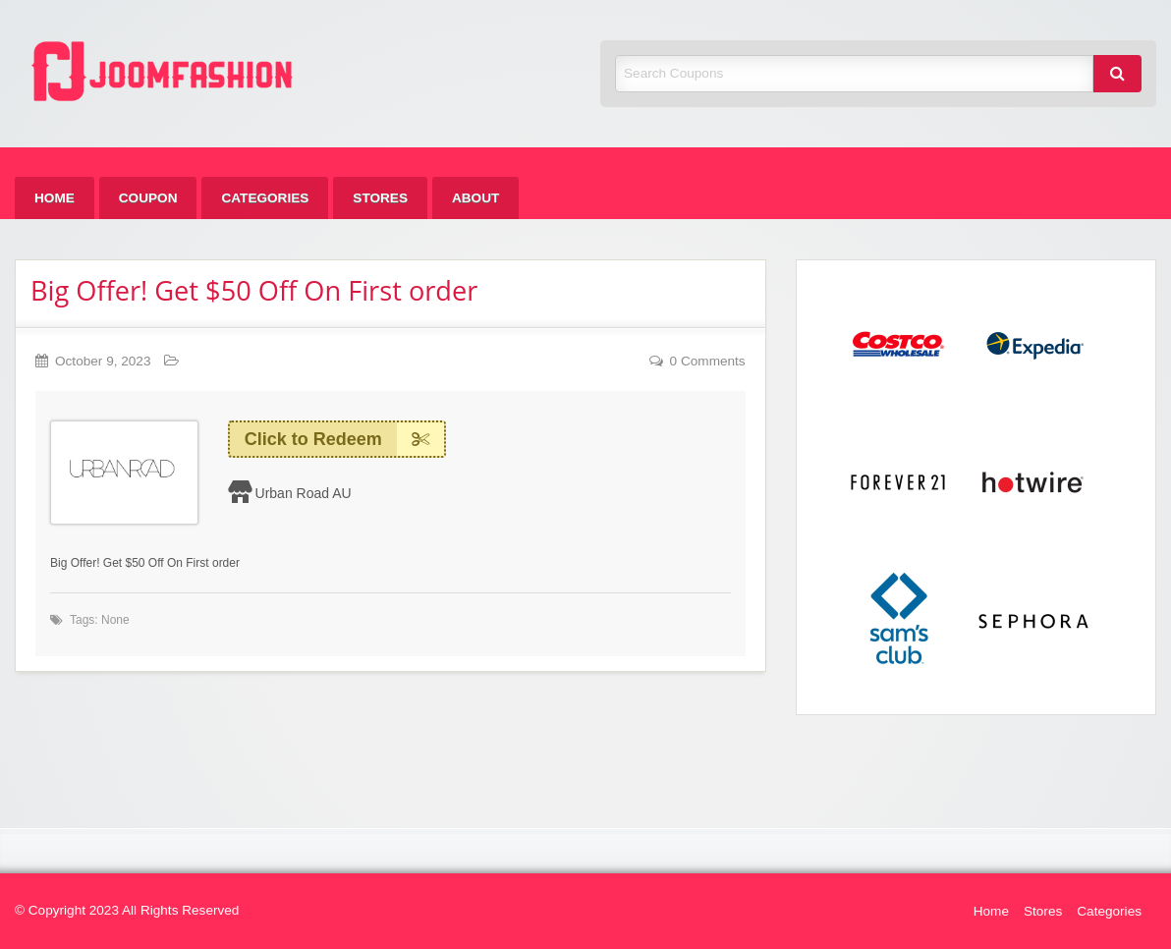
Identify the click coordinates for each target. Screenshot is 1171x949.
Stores (380, 198)
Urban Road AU (303, 493)
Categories (264, 198)
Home (54, 198)
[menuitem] (54, 198)
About (475, 198)
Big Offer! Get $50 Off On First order (253, 290)
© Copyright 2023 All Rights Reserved (127, 910)
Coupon (148, 198)
